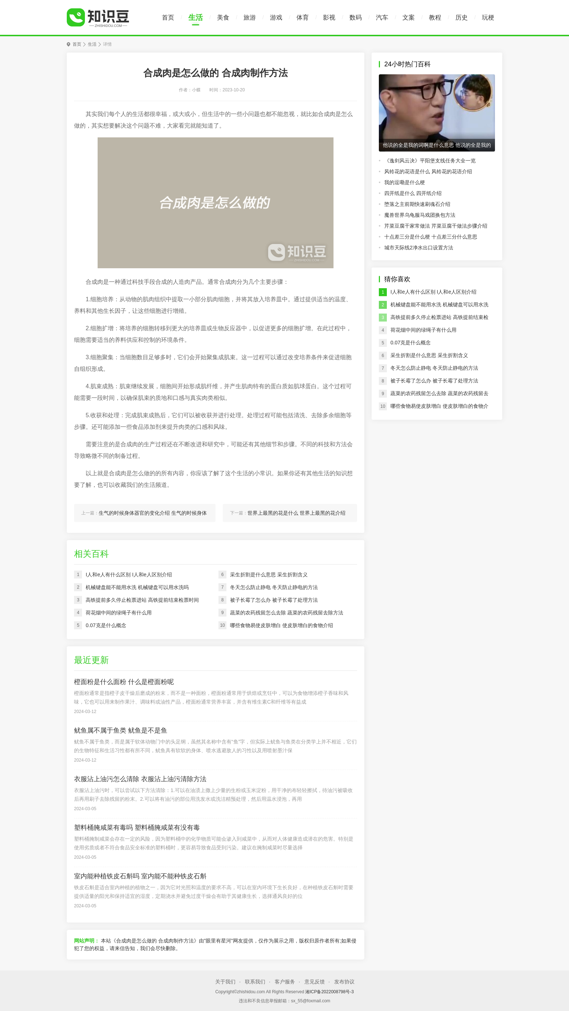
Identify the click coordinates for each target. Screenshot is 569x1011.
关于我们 (225, 982)
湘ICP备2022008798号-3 (329, 991)
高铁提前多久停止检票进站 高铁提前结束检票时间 (439, 319)
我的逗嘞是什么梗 (404, 182)
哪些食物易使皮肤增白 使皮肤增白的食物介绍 (439, 408)
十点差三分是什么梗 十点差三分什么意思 (430, 237)
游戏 (276, 17)
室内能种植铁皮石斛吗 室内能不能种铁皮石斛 (140, 876)
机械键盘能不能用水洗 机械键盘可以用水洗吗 (439, 306)
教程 (435, 17)
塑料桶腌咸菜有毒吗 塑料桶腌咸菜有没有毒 (137, 827)
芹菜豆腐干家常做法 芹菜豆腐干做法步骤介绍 (435, 226)
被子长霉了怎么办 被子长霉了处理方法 (434, 381)
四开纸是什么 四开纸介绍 (413, 193)
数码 (355, 17)
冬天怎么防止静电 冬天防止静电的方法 (434, 368)
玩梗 (488, 17)
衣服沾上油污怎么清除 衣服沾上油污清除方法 (140, 779)
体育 (302, 17)
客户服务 (285, 982)
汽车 (382, 17)
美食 (223, 17)
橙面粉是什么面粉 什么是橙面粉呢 (124, 681)
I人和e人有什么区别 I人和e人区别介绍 (433, 292)
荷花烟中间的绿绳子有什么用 (423, 330)
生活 (195, 17)
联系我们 (255, 982)
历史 (461, 17)
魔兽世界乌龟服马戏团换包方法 (419, 215)
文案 (408, 17)
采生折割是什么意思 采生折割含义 (429, 355)
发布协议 (344, 982)
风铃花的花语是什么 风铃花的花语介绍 (428, 171)
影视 (329, 17)
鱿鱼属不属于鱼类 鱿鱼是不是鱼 (120, 730)
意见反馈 (314, 982)
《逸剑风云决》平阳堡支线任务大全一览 (430, 160)
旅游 (249, 17)
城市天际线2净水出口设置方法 (418, 247)
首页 (168, 17)
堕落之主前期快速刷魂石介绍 (417, 204)
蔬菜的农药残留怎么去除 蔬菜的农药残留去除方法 (439, 395)
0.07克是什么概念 (410, 342)
